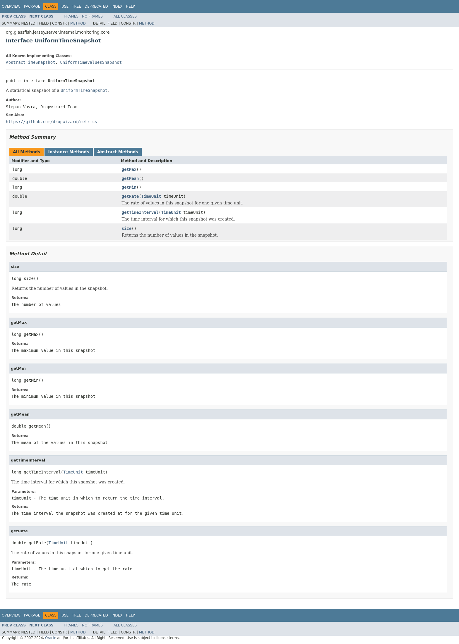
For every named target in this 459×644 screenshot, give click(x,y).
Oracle (50, 638)
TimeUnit (151, 196)
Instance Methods (68, 151)
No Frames (92, 16)
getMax (129, 169)
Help (130, 6)
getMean (130, 178)
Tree (76, 6)
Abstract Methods (117, 151)
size (127, 228)
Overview (11, 6)
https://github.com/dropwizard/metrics (51, 121)
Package (32, 6)
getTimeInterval (140, 212)
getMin (129, 187)
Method (78, 23)
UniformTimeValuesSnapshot (91, 62)
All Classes (125, 16)
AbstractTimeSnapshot (30, 62)
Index (117, 6)
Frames (71, 16)
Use (64, 6)
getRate (130, 196)
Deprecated (96, 6)
